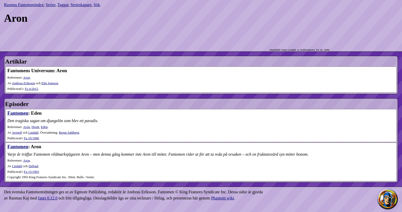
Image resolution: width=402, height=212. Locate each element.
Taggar (63, 5)
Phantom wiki (222, 198)
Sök (97, 5)
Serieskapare (81, 5)
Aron (26, 77)
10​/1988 (31, 138)
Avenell (17, 132)
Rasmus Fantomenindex (24, 5)
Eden (44, 127)
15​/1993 (31, 172)
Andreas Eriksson (23, 83)
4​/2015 (31, 89)
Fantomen (17, 113)
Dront (35, 127)
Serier (50, 5)
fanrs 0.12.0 (47, 198)
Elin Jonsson (50, 83)
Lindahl (33, 132)
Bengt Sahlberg (69, 132)
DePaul (33, 166)
